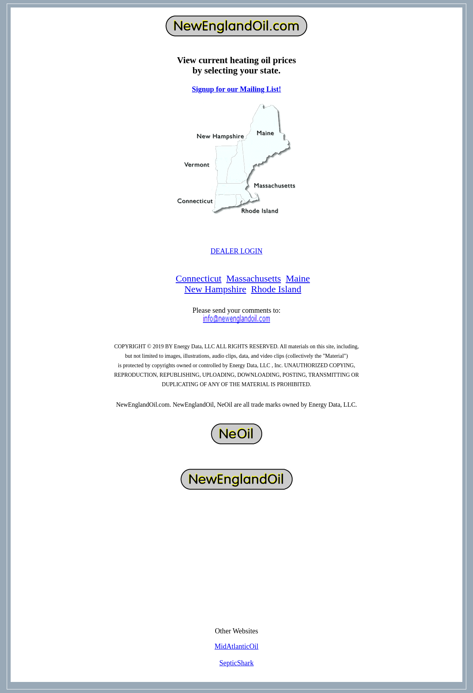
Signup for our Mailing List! (236, 89)
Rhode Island (276, 289)
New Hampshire (215, 289)
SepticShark (237, 663)
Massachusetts (253, 278)
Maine (298, 278)
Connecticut (198, 278)
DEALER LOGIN (236, 251)
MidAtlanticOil (237, 646)
